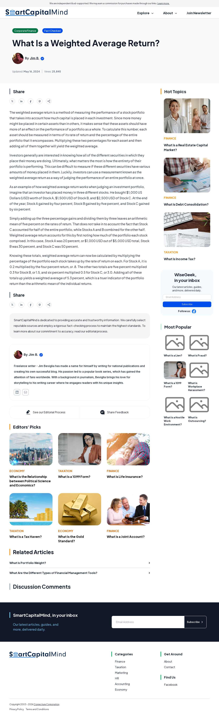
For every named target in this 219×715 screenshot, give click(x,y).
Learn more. (163, 3)
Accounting (122, 684)
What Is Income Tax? (179, 259)
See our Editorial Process (45, 412)
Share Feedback (114, 412)
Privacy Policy (16, 709)
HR (117, 678)
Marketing (121, 672)
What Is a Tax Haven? (25, 536)
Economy (17, 471)
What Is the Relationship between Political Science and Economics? (30, 481)
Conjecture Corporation (46, 704)
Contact (169, 667)
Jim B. (34, 58)
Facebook (170, 684)
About (168, 661)
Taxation (65, 471)
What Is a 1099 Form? (74, 477)
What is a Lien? (173, 355)
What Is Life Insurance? (125, 477)
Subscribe (187, 304)
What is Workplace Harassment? (196, 386)
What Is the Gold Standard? (71, 538)
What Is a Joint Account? (126, 536)
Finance (113, 471)
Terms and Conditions (37, 709)
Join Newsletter (199, 13)
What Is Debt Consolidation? (186, 204)
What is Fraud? (197, 355)
